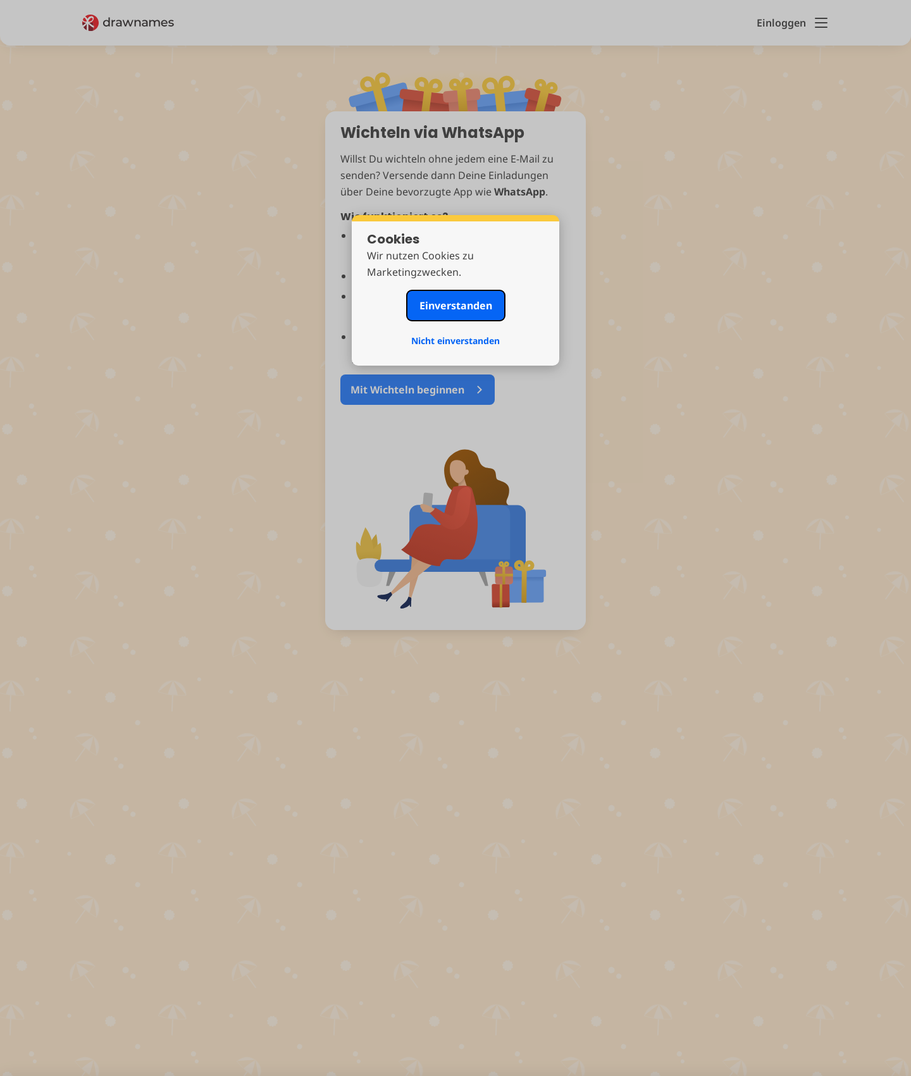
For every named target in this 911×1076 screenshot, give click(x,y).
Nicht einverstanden (455, 341)
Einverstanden (455, 305)
